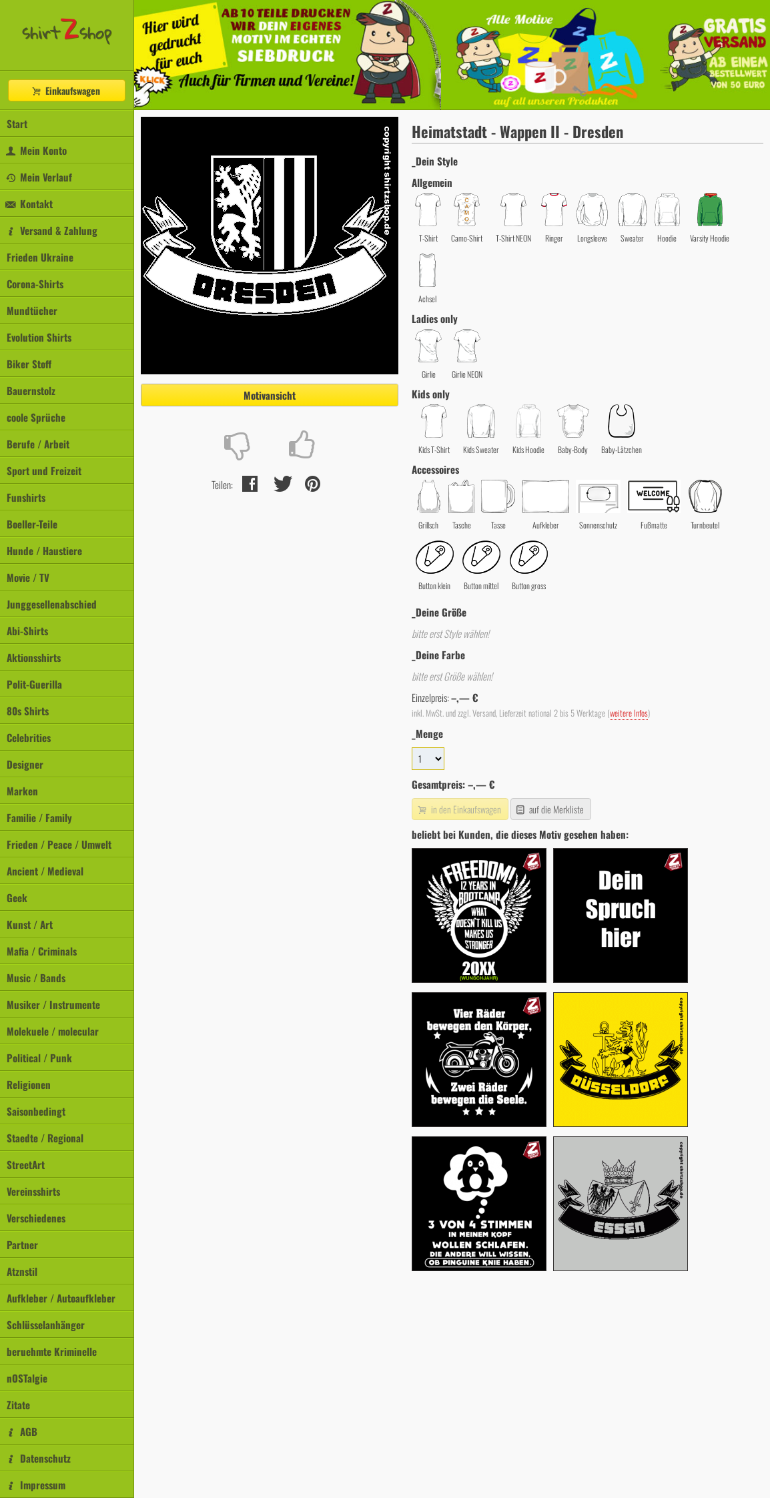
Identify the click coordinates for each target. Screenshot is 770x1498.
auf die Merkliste (549, 809)
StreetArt (26, 1164)
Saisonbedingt (36, 1111)
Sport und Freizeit (44, 470)
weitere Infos (629, 713)
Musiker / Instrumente (53, 1004)
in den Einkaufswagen (458, 809)
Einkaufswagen (65, 90)
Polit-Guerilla (34, 684)
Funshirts (26, 497)
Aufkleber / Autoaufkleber (61, 1297)
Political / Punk (39, 1057)
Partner (22, 1244)
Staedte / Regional (45, 1137)
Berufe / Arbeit (38, 443)
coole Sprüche (36, 417)
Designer (25, 764)
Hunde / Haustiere (44, 550)
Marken (22, 790)
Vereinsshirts (33, 1191)
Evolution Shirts (39, 337)
